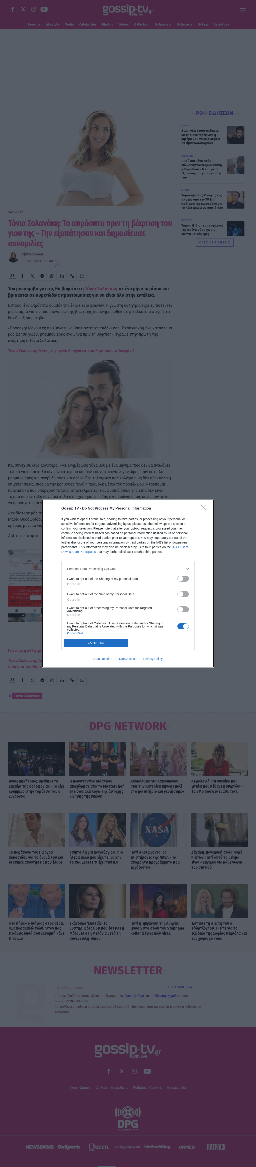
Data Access (127, 659)
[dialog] (128, 583)
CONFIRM (96, 643)
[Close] (205, 508)
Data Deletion (102, 659)
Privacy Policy (153, 659)
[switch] (183, 579)
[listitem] (128, 569)
